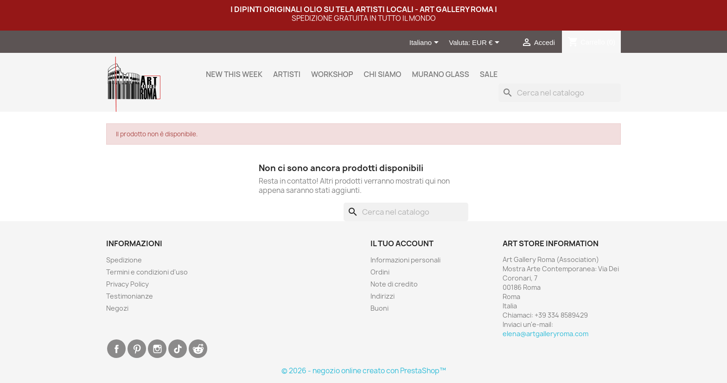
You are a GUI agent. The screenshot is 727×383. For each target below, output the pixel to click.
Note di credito (394, 284)
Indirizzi (382, 296)
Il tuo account (402, 243)
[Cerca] (559, 92)
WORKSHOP (332, 74)
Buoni (379, 308)
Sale (489, 74)
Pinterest (137, 348)
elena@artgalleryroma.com (545, 333)
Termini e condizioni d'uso (147, 272)
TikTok (177, 348)
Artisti (286, 74)
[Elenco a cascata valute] (487, 43)
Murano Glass (440, 74)
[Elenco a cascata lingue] (425, 43)
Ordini (379, 272)
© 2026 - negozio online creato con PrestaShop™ (363, 371)
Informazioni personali (405, 259)
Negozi (117, 308)
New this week (234, 74)
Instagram (157, 348)
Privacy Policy (127, 284)
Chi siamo (382, 74)
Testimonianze (129, 296)
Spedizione (124, 259)
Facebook (116, 348)
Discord (198, 348)
